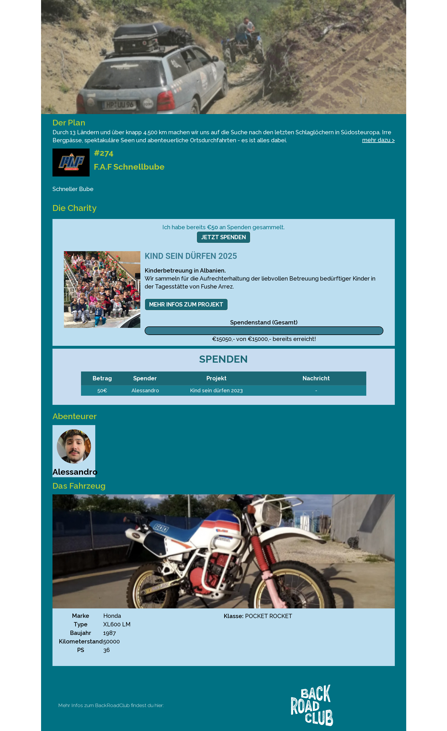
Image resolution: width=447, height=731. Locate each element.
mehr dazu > (378, 140)
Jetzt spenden (223, 237)
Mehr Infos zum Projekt (186, 304)
